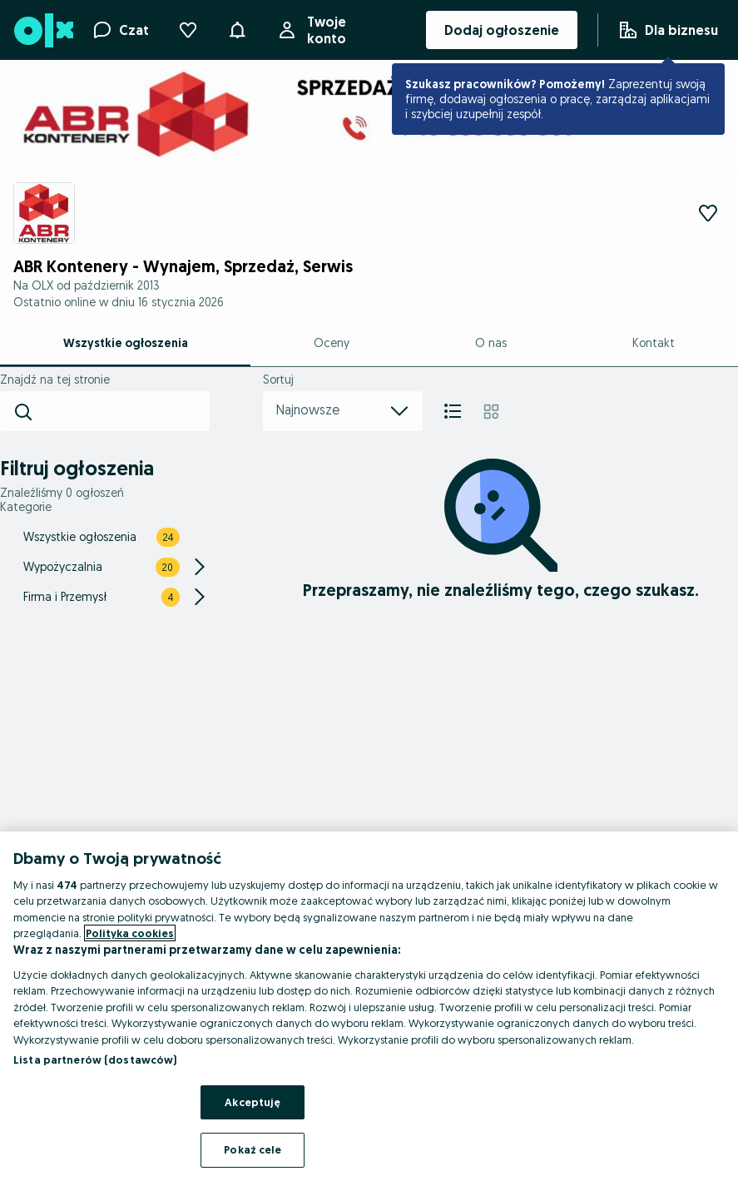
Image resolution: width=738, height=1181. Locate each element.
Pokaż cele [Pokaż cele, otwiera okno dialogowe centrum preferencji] (252, 1149)
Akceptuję (252, 1102)
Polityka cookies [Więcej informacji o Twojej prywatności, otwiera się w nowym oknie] (130, 933)
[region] (369, 1006)
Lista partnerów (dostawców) (95, 1059)
